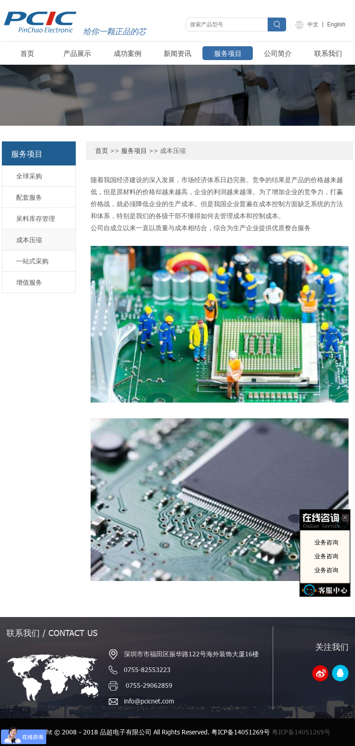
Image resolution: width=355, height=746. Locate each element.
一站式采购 (32, 261)
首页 (27, 53)
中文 (312, 24)
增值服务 (29, 282)
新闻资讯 (177, 53)
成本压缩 (29, 239)
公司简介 (278, 53)
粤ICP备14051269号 (301, 732)
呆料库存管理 (35, 218)
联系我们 (328, 53)
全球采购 (29, 175)
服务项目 (228, 53)
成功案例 (127, 53)
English (336, 24)
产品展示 (77, 53)
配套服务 (29, 197)
